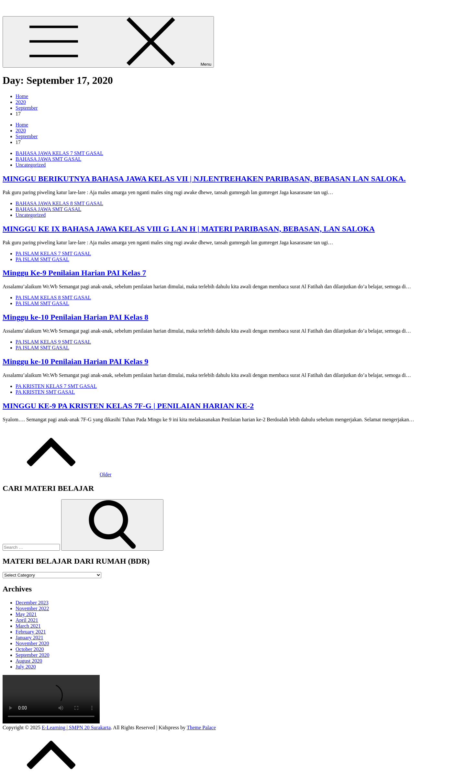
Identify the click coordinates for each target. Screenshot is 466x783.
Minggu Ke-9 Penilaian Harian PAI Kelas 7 (74, 273)
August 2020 (29, 661)
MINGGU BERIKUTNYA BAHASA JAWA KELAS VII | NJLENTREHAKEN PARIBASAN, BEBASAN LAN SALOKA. (204, 178)
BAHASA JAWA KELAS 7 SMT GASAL (59, 153)
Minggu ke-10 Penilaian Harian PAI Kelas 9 (75, 361)
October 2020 (30, 649)
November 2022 (32, 608)
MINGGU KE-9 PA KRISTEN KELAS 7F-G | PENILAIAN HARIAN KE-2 (128, 406)
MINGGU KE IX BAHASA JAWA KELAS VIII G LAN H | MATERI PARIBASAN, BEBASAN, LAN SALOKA (189, 229)
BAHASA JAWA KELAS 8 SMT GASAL (59, 203)
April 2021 (27, 620)
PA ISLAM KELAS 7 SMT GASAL (53, 253)
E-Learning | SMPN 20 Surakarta (37, 8)
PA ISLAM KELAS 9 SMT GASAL (53, 342)
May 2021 (26, 614)
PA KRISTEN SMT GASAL (45, 392)
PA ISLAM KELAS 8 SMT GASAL (53, 297)
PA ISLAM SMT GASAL (42, 259)
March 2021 (28, 626)
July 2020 (26, 666)
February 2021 (31, 631)
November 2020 (32, 643)
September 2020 (32, 655)
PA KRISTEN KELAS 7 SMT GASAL (56, 386)
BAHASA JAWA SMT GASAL (48, 159)
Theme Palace (201, 727)
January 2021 (29, 637)
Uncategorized (31, 165)
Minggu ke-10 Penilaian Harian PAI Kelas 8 (75, 317)
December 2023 (32, 602)
